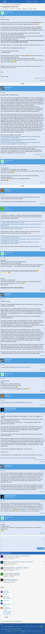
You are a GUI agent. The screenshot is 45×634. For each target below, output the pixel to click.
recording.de (29, 630)
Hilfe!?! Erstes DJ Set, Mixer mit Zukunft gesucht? (17, 556)
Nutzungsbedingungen (9, 626)
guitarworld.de (22, 630)
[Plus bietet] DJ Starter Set (11, 579)
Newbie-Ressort (16, 557)
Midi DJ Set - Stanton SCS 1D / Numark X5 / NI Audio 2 (18, 562)
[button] (1, 624)
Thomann (23, 151)
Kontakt (2, 626)
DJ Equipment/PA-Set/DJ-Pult (12, 573)
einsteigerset (24, 8)
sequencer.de (39, 630)
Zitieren (42, 80)
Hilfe (22, 626)
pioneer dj (30, 8)
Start (39, 626)
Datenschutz (17, 626)
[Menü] (1, 1)
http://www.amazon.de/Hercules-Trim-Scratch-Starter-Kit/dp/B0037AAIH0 (18, 457)
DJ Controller (14, 563)
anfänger (19, 8)
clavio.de (33, 630)
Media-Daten (32, 626)
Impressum (26, 626)
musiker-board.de (16, 630)
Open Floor (14, 580)
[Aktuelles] (40, 1)
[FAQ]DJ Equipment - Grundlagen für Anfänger (16, 567)
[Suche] (43, 1)
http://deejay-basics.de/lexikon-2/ (23, 367)
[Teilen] (42, 17)
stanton (34, 8)
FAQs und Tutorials (15, 569)
